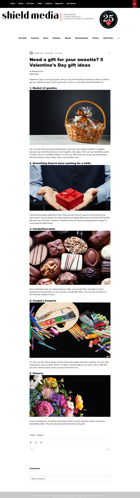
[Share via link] (41, 442)
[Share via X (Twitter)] (36, 442)
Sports (68, 38)
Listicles (32, 435)
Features (35, 38)
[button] (119, 38)
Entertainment (81, 38)
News (45, 38)
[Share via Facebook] (31, 442)
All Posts (23, 38)
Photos (96, 38)
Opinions (57, 38)
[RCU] (135, 4)
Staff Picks (108, 38)
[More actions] (109, 53)
